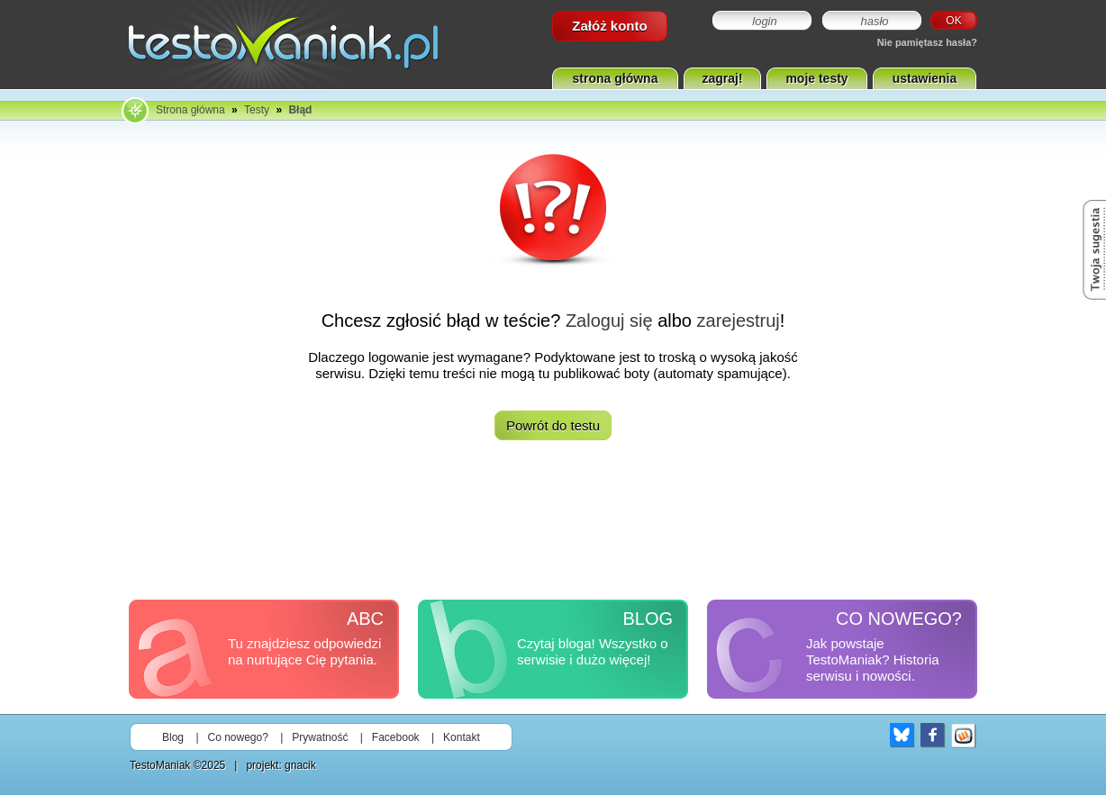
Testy (256, 110)
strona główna (615, 78)
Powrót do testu (553, 425)
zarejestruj (738, 320)
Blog (173, 737)
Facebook (396, 737)
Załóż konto (609, 25)
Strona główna (190, 110)
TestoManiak (160, 765)
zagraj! (722, 78)
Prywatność (320, 737)
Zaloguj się (609, 320)
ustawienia (925, 78)
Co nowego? (238, 737)
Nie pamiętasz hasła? (927, 42)
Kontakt (461, 737)
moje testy (816, 78)
